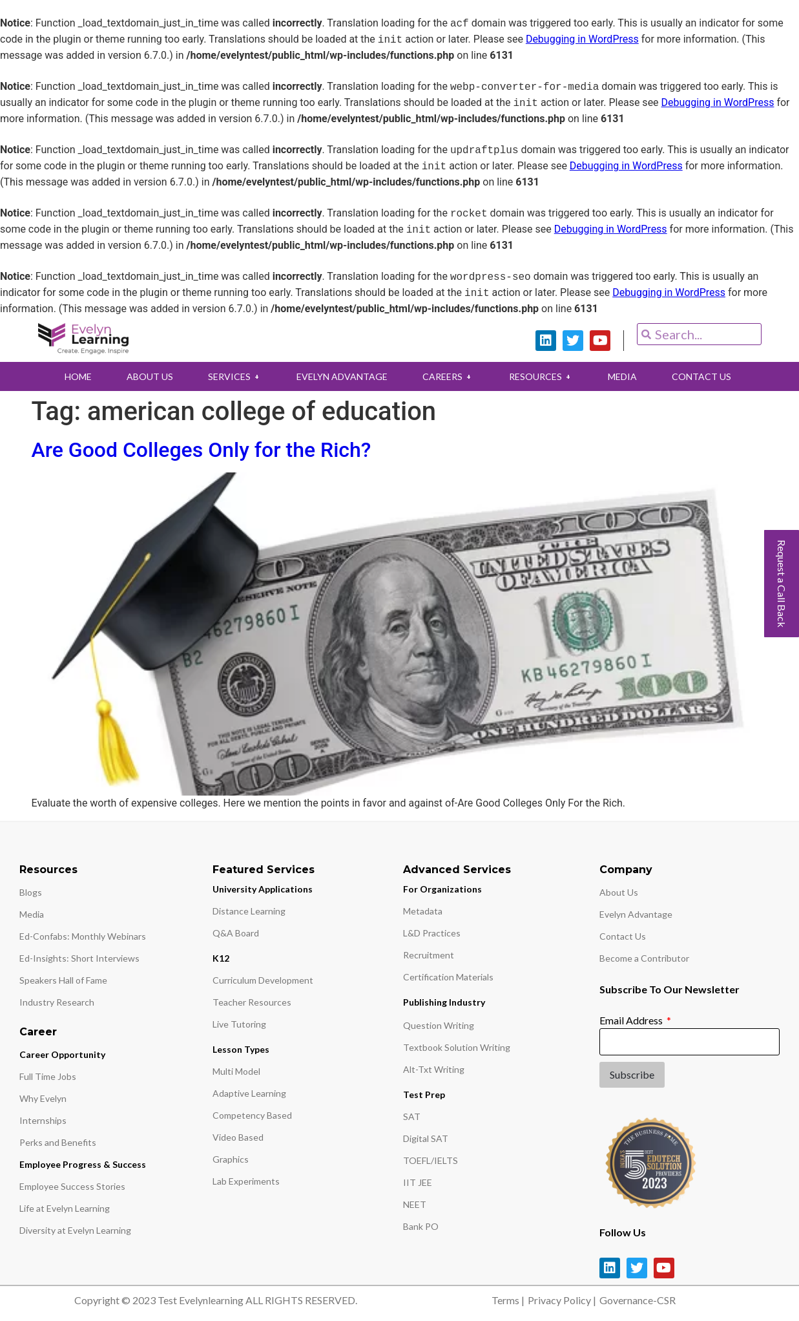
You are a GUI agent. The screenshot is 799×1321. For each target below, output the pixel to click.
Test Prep (424, 1094)
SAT (411, 1116)
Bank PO (421, 1226)
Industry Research (56, 1002)
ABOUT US (148, 376)
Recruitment (428, 954)
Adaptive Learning (249, 1093)
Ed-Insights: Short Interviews (79, 958)
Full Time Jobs (47, 1076)
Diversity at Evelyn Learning (75, 1230)
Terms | (508, 1300)
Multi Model (236, 1071)
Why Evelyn (43, 1098)
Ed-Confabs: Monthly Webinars (82, 936)
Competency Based (252, 1115)
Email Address (632, 1020)
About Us (618, 892)
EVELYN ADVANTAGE (342, 376)
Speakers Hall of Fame (63, 980)
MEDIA (624, 376)
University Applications (263, 888)
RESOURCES (542, 376)
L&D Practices (432, 932)
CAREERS (449, 376)
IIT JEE (417, 1182)
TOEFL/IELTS (430, 1160)
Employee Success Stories (72, 1186)
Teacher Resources (252, 1002)
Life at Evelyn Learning (64, 1208)
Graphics (231, 1159)
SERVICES (234, 376)
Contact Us (622, 936)
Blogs (30, 892)
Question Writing (438, 1025)
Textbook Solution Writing (456, 1047)
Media (31, 914)
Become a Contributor (644, 958)
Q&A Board (236, 932)
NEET (414, 1204)
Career (38, 1032)
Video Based (238, 1137)
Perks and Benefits (57, 1142)
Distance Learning (249, 910)
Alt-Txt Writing (433, 1069)
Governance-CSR (637, 1300)
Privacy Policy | (562, 1300)
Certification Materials (448, 976)
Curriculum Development (263, 980)
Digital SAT (425, 1138)
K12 (221, 958)
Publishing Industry (444, 1002)
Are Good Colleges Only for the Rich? (201, 450)
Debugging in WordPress (582, 40)
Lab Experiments (246, 1181)
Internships (43, 1120)
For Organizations (442, 888)
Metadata (422, 910)
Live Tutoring (239, 1024)
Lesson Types (241, 1049)
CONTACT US (704, 376)
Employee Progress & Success (82, 1164)
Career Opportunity (62, 1054)
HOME (75, 376)
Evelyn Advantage (635, 914)
